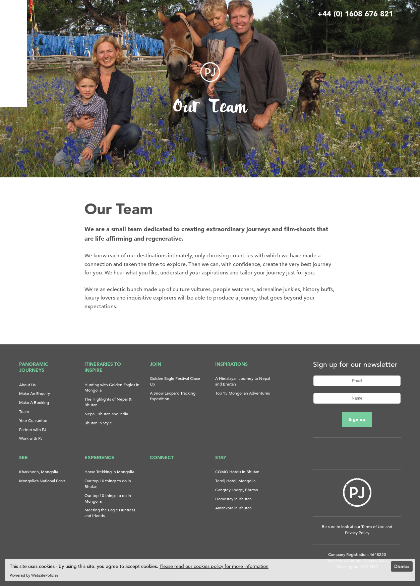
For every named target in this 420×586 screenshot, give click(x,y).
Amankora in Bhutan (233, 507)
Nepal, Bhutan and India (106, 413)
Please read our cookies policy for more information (214, 566)
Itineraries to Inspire (102, 367)
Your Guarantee (33, 420)
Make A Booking (34, 402)
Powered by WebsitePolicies (34, 575)
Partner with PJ (32, 429)
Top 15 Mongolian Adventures (242, 393)
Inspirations (231, 364)
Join (155, 364)
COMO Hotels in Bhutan (237, 471)
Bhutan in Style (98, 422)
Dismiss (401, 566)
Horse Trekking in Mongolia (109, 471)
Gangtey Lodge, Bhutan (236, 489)
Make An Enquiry (34, 393)
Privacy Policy (357, 532)
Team (24, 411)
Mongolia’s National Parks (42, 480)
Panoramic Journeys (33, 367)
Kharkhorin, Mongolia (38, 471)
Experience (99, 457)
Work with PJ (31, 438)
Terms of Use (372, 526)
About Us (27, 384)
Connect (162, 457)
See (23, 457)
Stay (220, 457)
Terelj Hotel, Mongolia (235, 480)
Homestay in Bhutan (233, 498)
